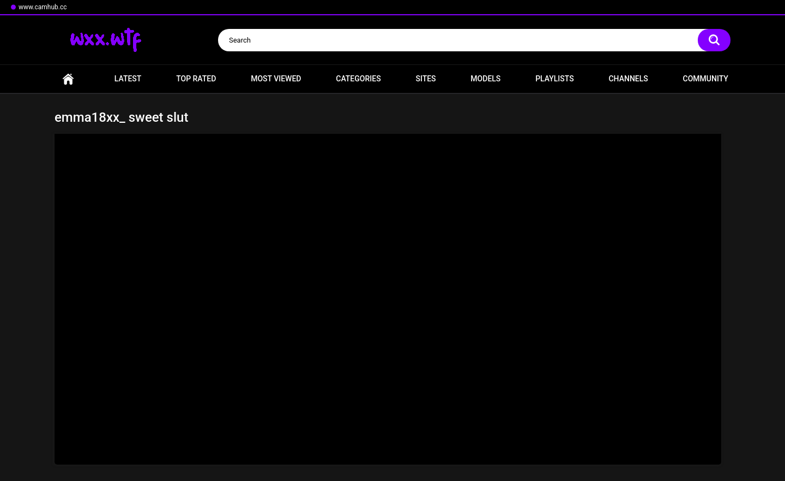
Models (485, 78)
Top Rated (196, 78)
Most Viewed (276, 78)
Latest (128, 78)
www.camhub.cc (43, 7)
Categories (358, 78)
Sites (425, 78)
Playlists (554, 78)
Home (68, 79)
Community (705, 78)
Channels (628, 78)
